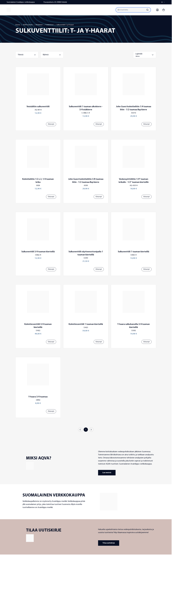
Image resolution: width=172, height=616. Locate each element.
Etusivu (17, 25)
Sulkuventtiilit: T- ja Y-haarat (65, 25)
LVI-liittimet (39, 25)
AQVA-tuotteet (28, 25)
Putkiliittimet (49, 25)
